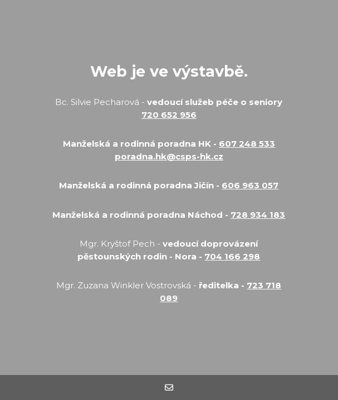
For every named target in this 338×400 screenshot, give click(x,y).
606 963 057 (250, 185)
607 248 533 (247, 143)
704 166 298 (232, 256)
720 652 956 (169, 114)
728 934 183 (258, 214)
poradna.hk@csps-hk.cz (169, 156)
